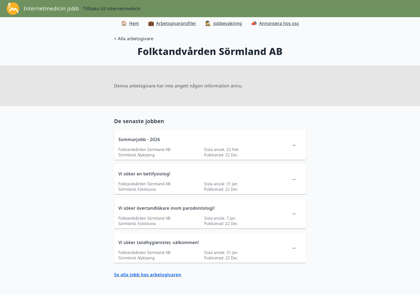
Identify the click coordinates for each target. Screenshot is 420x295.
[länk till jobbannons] (210, 145)
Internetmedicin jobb (51, 8)
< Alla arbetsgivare (133, 39)
